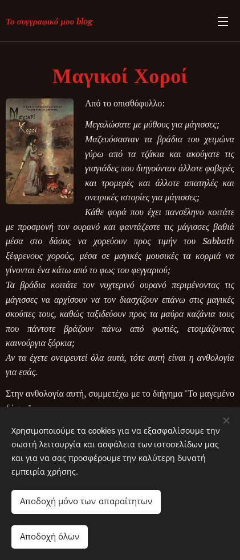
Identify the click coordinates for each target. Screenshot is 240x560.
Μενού (223, 21)
